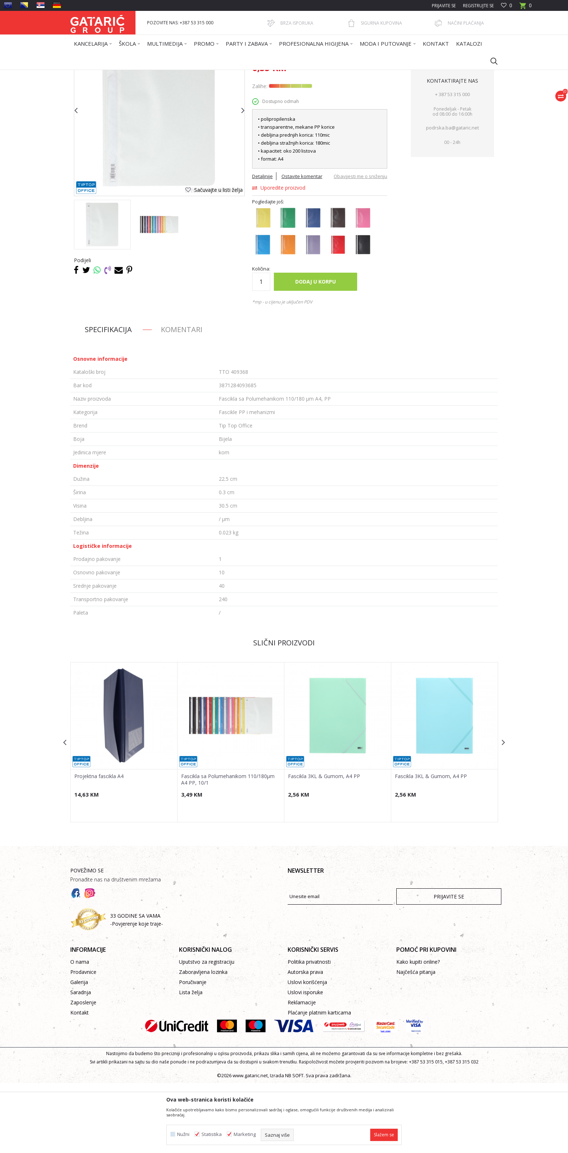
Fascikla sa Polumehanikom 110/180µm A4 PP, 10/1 (228, 849)
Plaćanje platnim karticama (319, 1082)
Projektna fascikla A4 (99, 846)
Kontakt (79, 1082)
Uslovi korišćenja (307, 1052)
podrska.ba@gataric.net (452, 197)
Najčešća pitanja (415, 1041)
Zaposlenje (83, 1072)
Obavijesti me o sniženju (360, 246)
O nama (79, 1031)
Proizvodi (141, 74)
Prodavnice (83, 1041)
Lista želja (190, 1062)
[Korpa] (525, 8)
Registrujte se (478, 6)
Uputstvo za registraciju (206, 1031)
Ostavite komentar (301, 246)
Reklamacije (302, 1072)
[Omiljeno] (506, 6)
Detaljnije (262, 246)
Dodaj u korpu (315, 351)
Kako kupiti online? (418, 1031)
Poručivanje (192, 1052)
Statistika (211, 1134)
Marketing (245, 1134)
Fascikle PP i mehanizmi (238, 74)
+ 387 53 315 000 (452, 164)
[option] (102, 294)
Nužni (183, 1134)
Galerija (79, 1052)
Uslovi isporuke (305, 1062)
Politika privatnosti (309, 1031)
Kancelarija (167, 74)
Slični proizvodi (284, 713)
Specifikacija (108, 399)
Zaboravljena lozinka (203, 1041)
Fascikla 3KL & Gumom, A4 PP (324, 846)
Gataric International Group (98, 74)
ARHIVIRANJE (196, 74)
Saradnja (80, 1062)
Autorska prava (305, 1041)
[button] (490, 61)
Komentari (181, 399)
